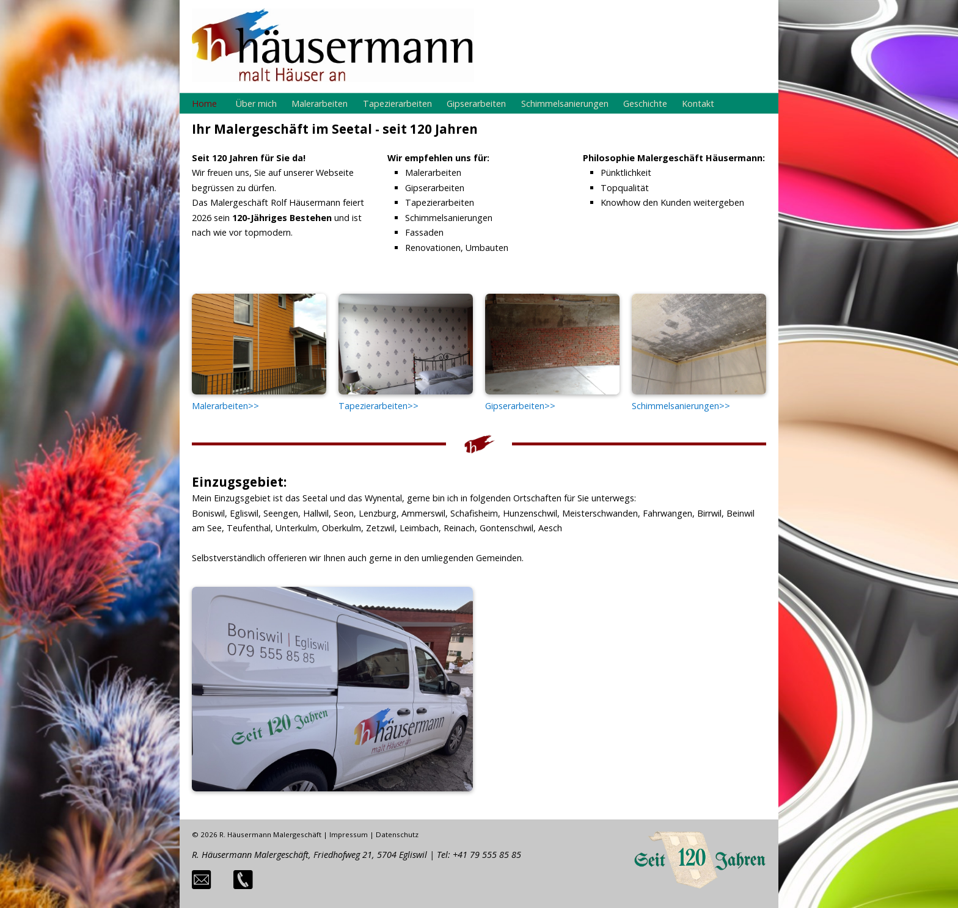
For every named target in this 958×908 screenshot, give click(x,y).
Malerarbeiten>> (225, 406)
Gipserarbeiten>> (520, 406)
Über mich (256, 103)
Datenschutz (397, 834)
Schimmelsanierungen (565, 103)
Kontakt (698, 103)
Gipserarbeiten (476, 103)
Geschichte (645, 103)
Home (204, 103)
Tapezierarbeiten (397, 103)
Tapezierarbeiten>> (378, 406)
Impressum (348, 834)
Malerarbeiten (319, 103)
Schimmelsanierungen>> (681, 406)
